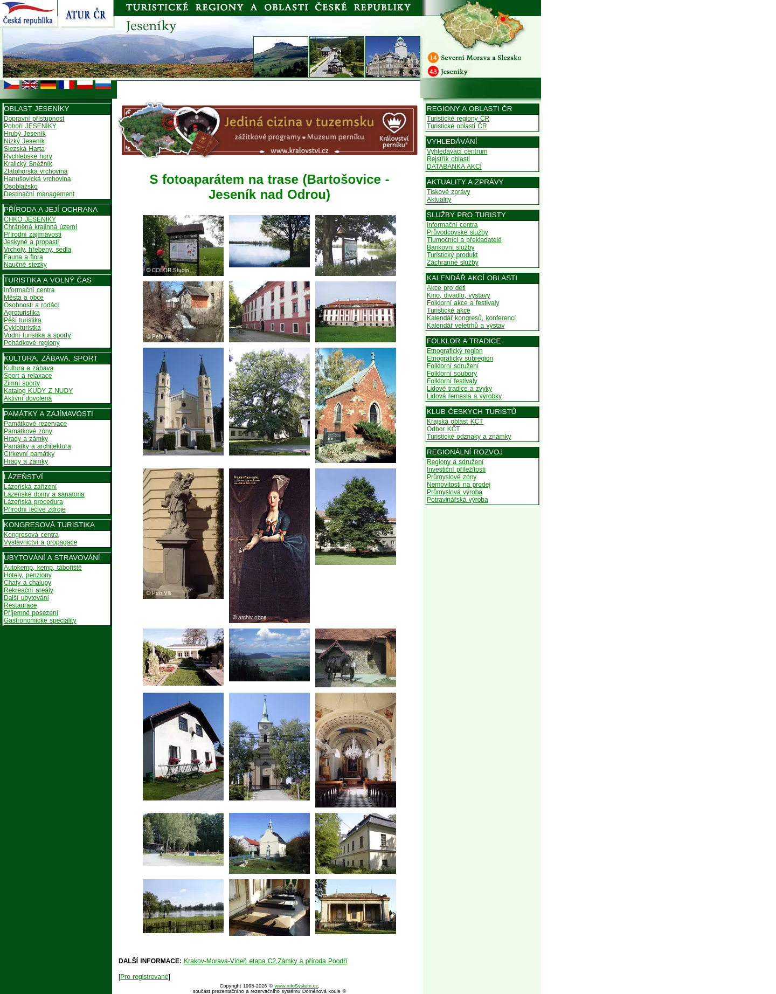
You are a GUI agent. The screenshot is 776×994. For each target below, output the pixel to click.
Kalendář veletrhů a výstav (465, 325)
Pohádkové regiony (32, 343)
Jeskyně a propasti (31, 242)
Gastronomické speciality (40, 620)
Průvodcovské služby (457, 232)
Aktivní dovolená (28, 398)
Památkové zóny (28, 431)
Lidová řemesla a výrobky (464, 396)
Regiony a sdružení (455, 462)
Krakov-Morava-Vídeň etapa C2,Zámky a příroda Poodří (265, 961)
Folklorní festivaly (452, 381)
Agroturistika (22, 312)
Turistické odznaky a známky (469, 436)
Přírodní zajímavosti (32, 234)
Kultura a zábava (28, 368)
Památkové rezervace (35, 423)
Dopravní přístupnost (34, 118)
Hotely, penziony (28, 575)
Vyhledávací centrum (457, 151)
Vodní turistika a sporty (37, 335)
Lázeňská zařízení (30, 487)
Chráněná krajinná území (40, 227)
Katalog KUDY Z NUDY (38, 391)
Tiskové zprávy (448, 192)
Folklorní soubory (452, 373)
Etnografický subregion (460, 358)
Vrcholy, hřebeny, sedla (37, 249)
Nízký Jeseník (24, 141)
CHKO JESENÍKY (30, 219)
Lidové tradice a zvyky (459, 388)
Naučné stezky (25, 264)
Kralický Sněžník (28, 164)
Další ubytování (26, 598)
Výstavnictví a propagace (40, 542)
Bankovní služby (450, 247)
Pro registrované (144, 977)
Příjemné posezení (31, 613)
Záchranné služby (453, 262)
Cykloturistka (22, 328)
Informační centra (29, 290)
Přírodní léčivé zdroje (35, 509)
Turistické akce (448, 310)
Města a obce (24, 297)
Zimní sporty (22, 383)
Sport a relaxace (28, 375)
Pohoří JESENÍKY (30, 126)
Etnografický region (455, 351)
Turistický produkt (452, 255)
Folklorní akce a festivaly (463, 303)
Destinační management (39, 194)
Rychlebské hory (28, 156)
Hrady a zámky (26, 439)
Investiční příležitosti (456, 469)
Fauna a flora (23, 257)
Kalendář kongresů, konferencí (471, 318)
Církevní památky (29, 454)
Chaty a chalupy (27, 582)
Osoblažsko (21, 186)
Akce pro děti (446, 288)
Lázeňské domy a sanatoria (44, 494)
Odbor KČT (443, 429)
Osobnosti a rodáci (31, 305)
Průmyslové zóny (451, 477)
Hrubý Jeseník (25, 133)
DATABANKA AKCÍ (454, 166)
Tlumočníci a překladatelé (464, 240)
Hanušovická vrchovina (37, 179)
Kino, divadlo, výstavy (458, 295)
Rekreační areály (28, 590)
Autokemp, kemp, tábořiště (43, 567)
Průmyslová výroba (454, 492)
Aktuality (439, 199)
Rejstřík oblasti (448, 159)
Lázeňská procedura (33, 502)
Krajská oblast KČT (455, 421)
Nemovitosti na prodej (458, 484)
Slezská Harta (24, 149)
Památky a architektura (37, 446)
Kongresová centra (31, 535)
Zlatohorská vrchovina (35, 171)
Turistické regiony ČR (458, 118)
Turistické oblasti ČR (457, 126)
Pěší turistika (22, 320)
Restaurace (20, 605)
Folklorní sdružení (453, 366)
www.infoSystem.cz (296, 986)
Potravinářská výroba (457, 499)
